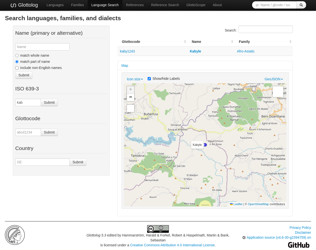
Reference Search (165, 5)
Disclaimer (303, 232)
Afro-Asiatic (246, 51)
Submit (24, 75)
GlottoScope (195, 5)
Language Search (105, 5)
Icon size (135, 79)
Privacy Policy (300, 228)
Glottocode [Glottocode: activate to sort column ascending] (131, 42)
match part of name (32, 62)
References (135, 5)
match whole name (32, 55)
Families (77, 5)
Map (124, 65)
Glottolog (24, 5)
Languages (55, 5)
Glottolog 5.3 (96, 235)
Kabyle (195, 51)
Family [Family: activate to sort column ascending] (244, 42)
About (217, 5)
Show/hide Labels (164, 79)
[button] (205, 144)
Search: (259, 29)
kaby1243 (127, 51)
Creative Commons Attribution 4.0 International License (172, 245)
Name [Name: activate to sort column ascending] (196, 42)
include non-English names (38, 68)
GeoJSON (274, 79)
